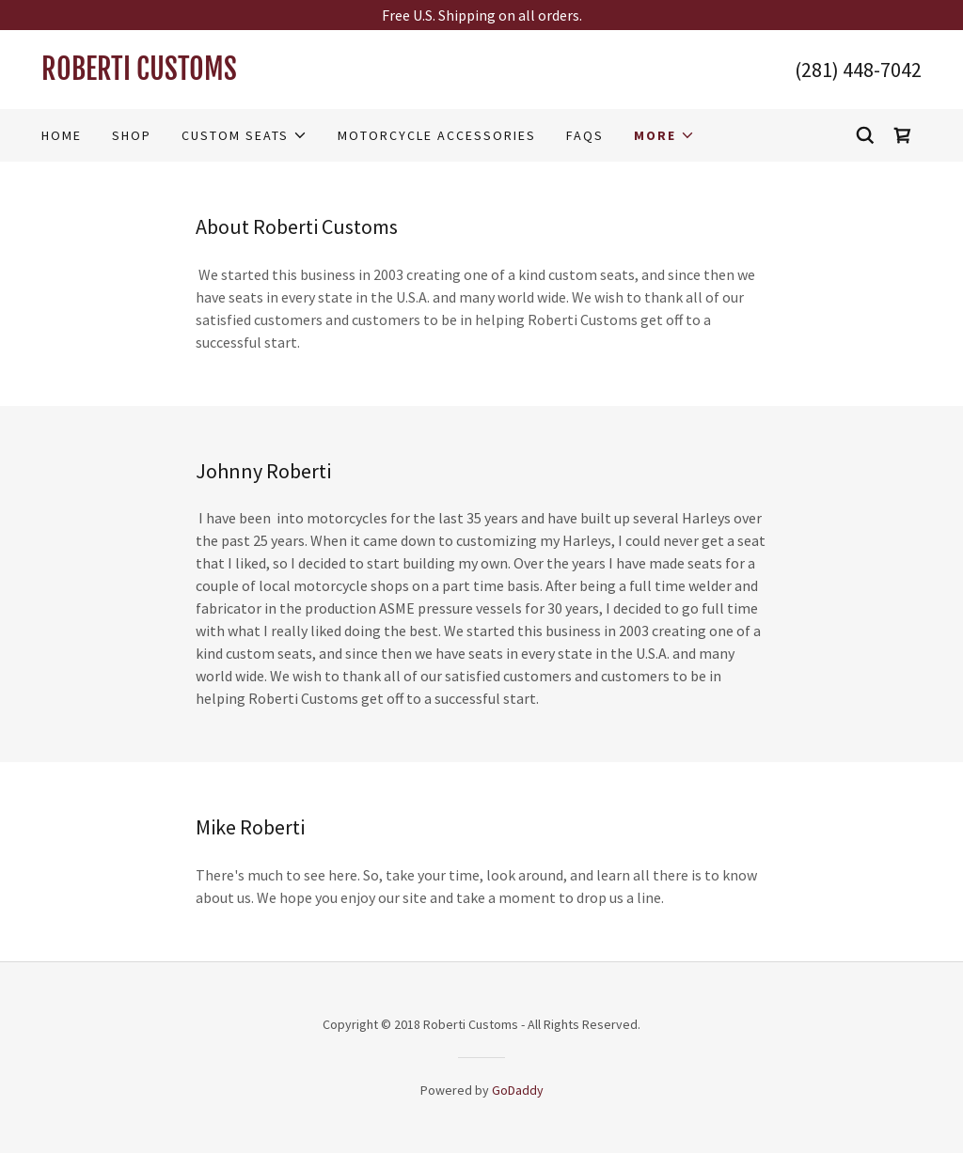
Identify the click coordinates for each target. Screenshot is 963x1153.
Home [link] (61, 135)
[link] (261, 74)
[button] (245, 135)
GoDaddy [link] (518, 1090)
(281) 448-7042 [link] (858, 69)
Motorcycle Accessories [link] (437, 135)
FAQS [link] (585, 135)
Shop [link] (131, 135)
